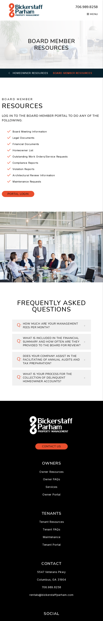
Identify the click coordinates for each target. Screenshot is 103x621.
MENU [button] (92, 14)
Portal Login (18, 194)
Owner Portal (51, 494)
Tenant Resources (51, 521)
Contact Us (51, 446)
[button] (51, 326)
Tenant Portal (51, 544)
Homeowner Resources (30, 73)
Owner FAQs (51, 479)
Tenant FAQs (51, 529)
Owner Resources (51, 471)
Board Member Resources (72, 73)
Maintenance (51, 537)
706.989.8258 (86, 7)
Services (51, 487)
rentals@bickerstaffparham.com (51, 594)
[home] (26, 10)
